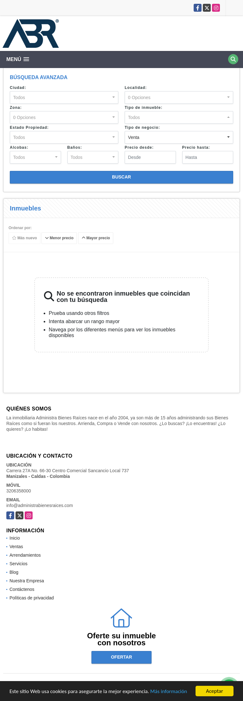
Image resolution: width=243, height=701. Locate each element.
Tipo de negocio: (142, 127)
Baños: (74, 147)
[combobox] (64, 97)
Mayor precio (96, 238)
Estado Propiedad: (29, 127)
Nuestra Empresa (26, 580)
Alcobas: (19, 147)
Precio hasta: (196, 147)
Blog (13, 572)
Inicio (14, 538)
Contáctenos (21, 589)
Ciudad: (18, 87)
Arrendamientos (25, 555)
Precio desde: (139, 147)
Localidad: (136, 87)
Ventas (16, 546)
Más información (168, 691)
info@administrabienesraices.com (39, 505)
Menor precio (59, 238)
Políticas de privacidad (31, 597)
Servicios (18, 563)
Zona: (16, 107)
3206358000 (18, 490)
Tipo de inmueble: (143, 107)
